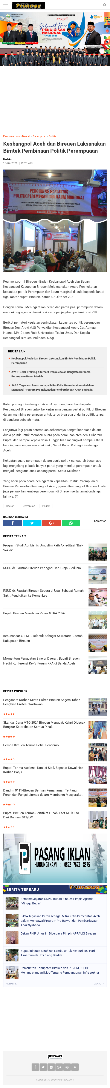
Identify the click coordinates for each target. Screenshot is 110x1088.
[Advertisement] (55, 99)
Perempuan (39, 136)
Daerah (26, 136)
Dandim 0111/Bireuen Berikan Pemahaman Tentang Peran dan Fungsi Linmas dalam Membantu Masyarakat (42, 793)
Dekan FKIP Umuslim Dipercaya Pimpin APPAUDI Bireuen (58, 933)
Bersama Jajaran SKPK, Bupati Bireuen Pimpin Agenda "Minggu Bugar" (57, 901)
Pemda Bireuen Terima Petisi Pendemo (31, 745)
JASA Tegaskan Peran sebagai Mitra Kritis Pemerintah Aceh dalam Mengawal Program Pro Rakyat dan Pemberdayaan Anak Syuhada (60, 920)
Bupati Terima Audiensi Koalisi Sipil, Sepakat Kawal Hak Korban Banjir (43, 770)
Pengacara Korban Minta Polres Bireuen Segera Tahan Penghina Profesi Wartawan (41, 702)
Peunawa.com (11, 136)
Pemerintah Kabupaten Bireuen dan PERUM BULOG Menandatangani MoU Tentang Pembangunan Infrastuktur (60, 970)
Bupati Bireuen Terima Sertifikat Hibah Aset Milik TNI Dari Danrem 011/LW (41, 815)
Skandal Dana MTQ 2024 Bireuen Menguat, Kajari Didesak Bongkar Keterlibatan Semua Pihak (44, 725)
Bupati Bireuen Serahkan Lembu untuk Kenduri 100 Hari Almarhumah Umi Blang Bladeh (58, 953)
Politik (52, 136)
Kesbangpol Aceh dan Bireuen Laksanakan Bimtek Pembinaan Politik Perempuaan (54, 147)
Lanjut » (99, 983)
